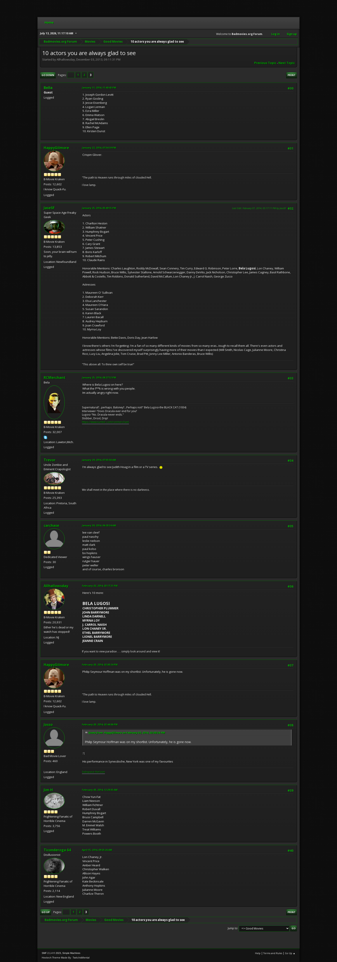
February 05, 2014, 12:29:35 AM (100, 789)
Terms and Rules (272, 953)
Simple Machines (71, 953)
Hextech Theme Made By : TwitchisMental (66, 957)
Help (258, 953)
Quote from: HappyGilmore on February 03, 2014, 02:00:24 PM (126, 733)
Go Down (48, 75)
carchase (51, 525)
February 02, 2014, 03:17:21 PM (100, 585)
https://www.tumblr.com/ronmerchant (105, 422)
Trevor (50, 460)
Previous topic (265, 63)
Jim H (48, 789)
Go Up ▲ (290, 953)
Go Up (46, 912)
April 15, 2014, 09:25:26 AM (97, 849)
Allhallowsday (56, 585)
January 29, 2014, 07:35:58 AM (99, 459)
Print (291, 75)
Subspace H (89, 772)
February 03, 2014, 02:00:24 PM (100, 664)
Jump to (232, 928)
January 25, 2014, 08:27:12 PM (99, 377)
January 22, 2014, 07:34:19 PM (99, 147)
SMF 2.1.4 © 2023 (51, 953)
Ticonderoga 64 (57, 850)
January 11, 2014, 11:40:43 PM (99, 87)
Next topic (286, 63)
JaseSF (49, 207)
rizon (102, 772)
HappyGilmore (56, 147)
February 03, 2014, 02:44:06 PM (100, 724)
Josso (48, 724)
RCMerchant (54, 377)
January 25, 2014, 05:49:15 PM (99, 208)
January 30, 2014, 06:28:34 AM (99, 525)
